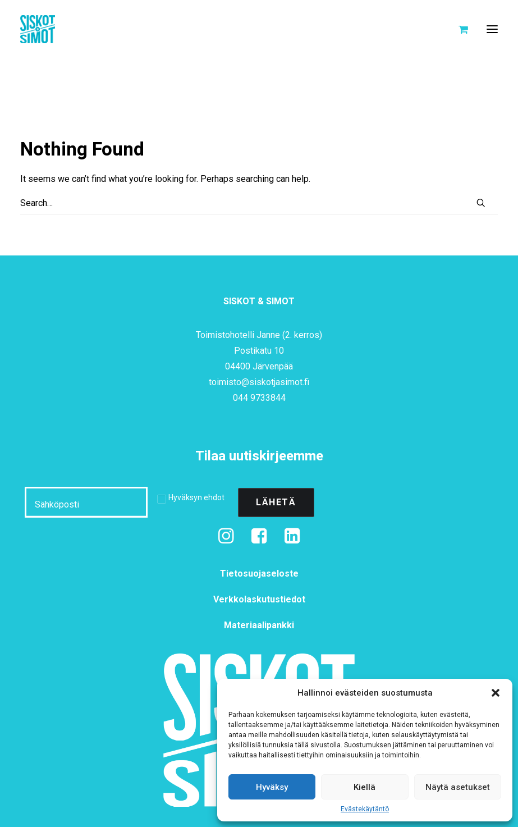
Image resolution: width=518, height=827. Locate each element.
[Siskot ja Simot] (37, 29)
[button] (495, 692)
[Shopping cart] (458, 29)
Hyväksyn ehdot (196, 497)
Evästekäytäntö (365, 809)
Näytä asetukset (457, 787)
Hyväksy (272, 787)
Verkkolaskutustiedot (259, 599)
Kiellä (364, 787)
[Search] (259, 203)
